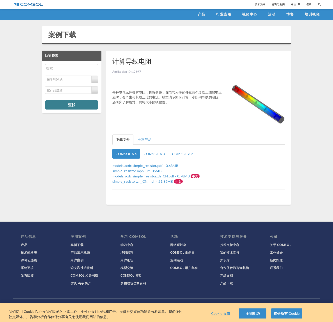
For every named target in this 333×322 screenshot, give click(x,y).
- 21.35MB (136, 170)
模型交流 (126, 267)
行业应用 (223, 14)
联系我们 (276, 267)
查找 (71, 104)
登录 (309, 4)
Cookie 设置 (220, 315)
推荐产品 (144, 139)
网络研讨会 (178, 244)
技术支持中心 (229, 244)
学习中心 (126, 244)
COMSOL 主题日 (182, 252)
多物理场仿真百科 (133, 283)
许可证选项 (29, 260)
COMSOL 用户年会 (184, 267)
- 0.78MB (151, 176)
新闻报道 (276, 260)
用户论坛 (126, 260)
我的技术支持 (229, 252)
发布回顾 (27, 275)
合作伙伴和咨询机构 (234, 267)
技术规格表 (29, 252)
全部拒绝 (253, 315)
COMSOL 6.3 (154, 153)
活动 (272, 14)
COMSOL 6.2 (182, 153)
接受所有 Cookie (287, 315)
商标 (130, 304)
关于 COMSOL (280, 244)
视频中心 (249, 14)
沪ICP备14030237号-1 (177, 304)
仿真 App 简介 (81, 283)
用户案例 (77, 260)
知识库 (225, 260)
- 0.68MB (145, 165)
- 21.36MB (143, 181)
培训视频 (312, 14)
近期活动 (176, 260)
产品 (201, 14)
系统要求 (27, 267)
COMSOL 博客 (131, 275)
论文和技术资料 (82, 267)
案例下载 (62, 34)
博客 (290, 14)
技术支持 (260, 4)
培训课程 (126, 252)
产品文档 (226, 275)
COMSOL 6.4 (126, 153)
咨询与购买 (278, 4)
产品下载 (226, 283)
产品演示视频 (80, 252)
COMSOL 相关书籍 (84, 275)
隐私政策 (118, 304)
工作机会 (276, 252)
